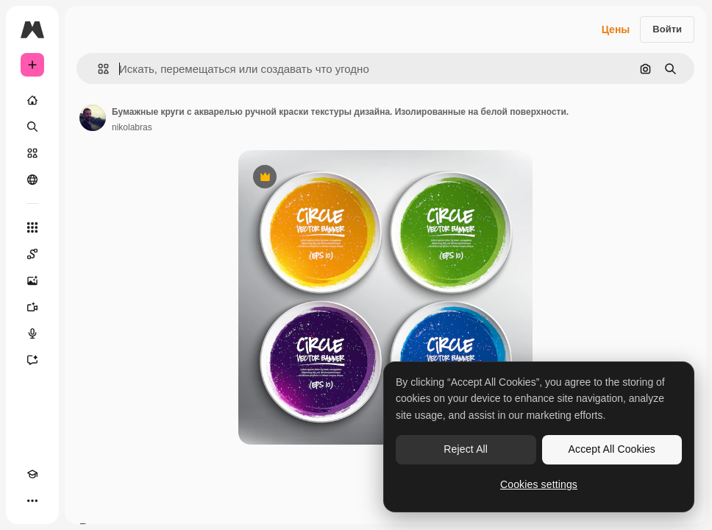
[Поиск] (32, 126)
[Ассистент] (32, 360)
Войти (667, 29)
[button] (97, 68)
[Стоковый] (32, 153)
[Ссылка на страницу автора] (92, 118)
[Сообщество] (32, 179)
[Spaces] (32, 254)
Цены (616, 29)
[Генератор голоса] (32, 333)
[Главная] (32, 100)
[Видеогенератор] (32, 307)
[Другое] (32, 500)
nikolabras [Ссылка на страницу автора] (132, 127)
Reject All (466, 449)
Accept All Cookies (612, 449)
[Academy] (32, 474)
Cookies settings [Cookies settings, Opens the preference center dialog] (538, 484)
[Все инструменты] (32, 227)
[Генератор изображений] (32, 280)
